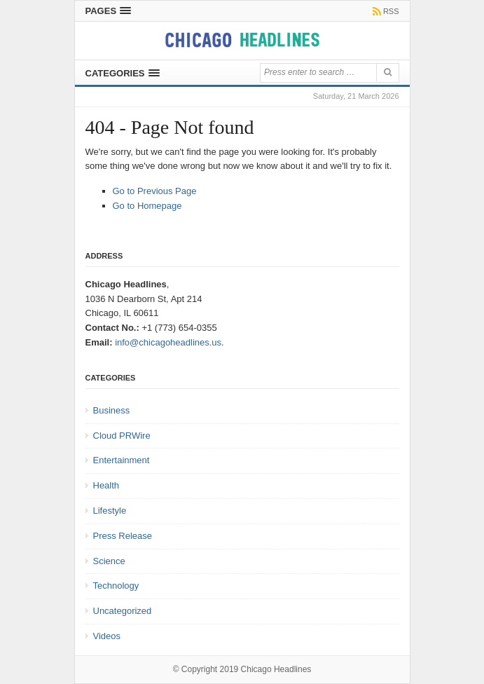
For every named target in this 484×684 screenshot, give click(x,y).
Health (106, 485)
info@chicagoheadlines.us (168, 342)
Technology (116, 585)
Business (111, 410)
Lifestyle (110, 510)
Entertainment (121, 460)
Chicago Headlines (276, 669)
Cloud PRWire (122, 435)
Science (109, 561)
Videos (107, 636)
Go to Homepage (147, 205)
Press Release (123, 536)
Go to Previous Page (155, 191)
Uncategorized (122, 611)
